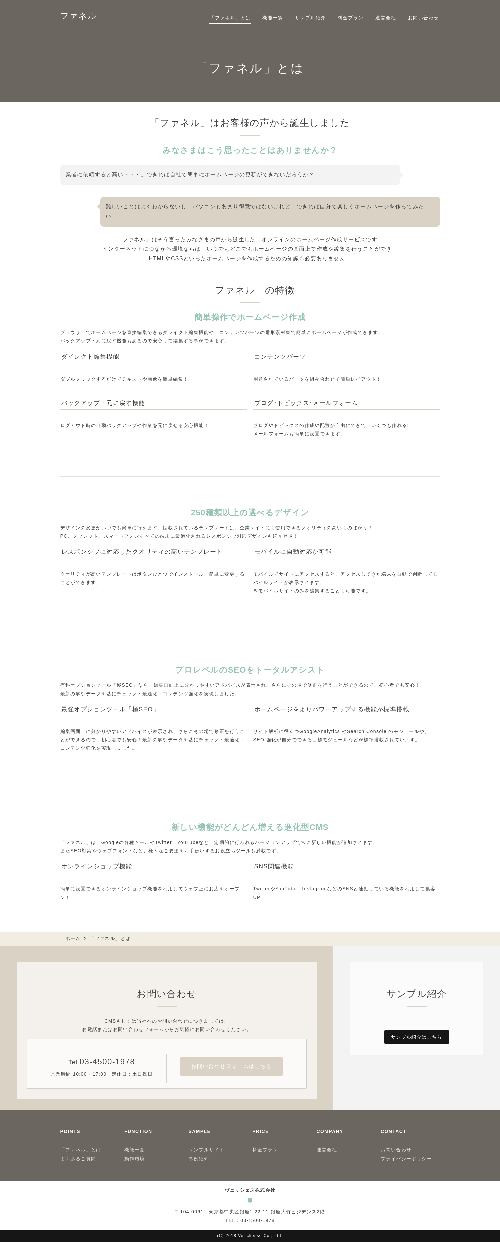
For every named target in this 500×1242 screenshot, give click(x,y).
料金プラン (350, 17)
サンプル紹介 (310, 17)
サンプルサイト (207, 1149)
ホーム (73, 938)
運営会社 (385, 17)
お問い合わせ (423, 17)
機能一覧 (272, 17)
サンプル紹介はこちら (416, 1037)
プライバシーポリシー (406, 1158)
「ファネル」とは (230, 17)
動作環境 (134, 1158)
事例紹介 (199, 1158)
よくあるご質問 (78, 1158)
